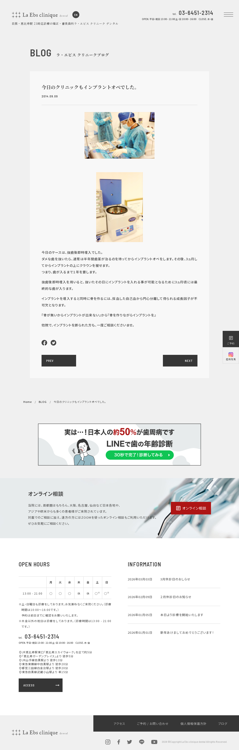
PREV (50, 361)
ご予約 (231, 340)
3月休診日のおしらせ (175, 579)
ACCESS (41, 685)
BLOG (43, 402)
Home (27, 402)
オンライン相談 (191, 508)
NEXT (189, 361)
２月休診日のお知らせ (176, 597)
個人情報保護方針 (193, 723)
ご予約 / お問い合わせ (153, 723)
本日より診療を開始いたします (182, 615)
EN (76, 14)
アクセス (119, 723)
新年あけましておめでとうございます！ (187, 632)
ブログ (222, 723)
